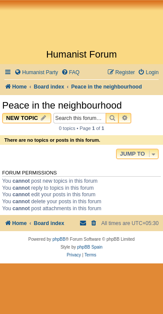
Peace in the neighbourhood (62, 105)
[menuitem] (36, 72)
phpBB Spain (89, 247)
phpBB (59, 239)
